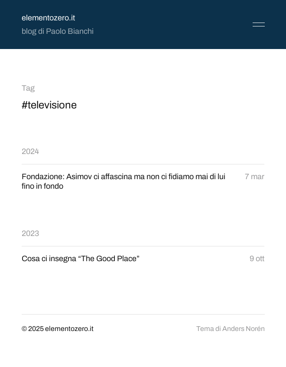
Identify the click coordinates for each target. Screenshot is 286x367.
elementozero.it (48, 17)
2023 (30, 233)
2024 (30, 151)
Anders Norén (243, 328)
